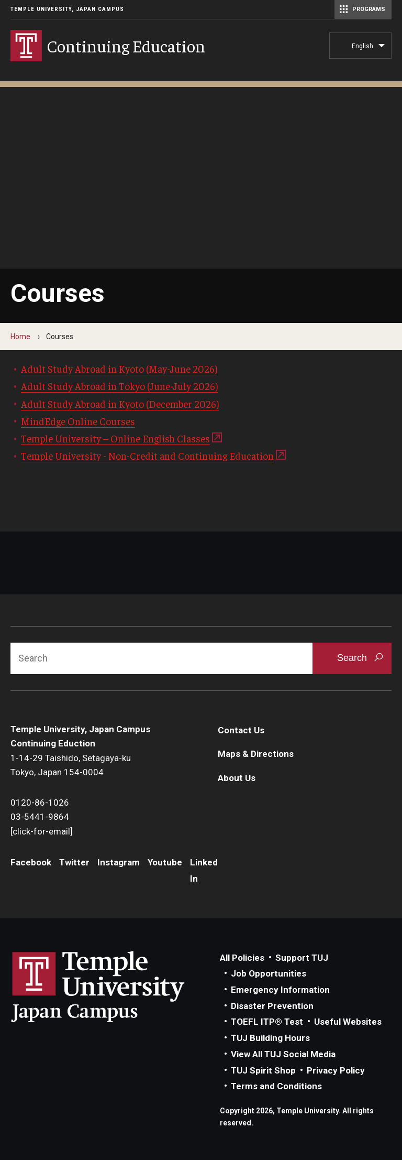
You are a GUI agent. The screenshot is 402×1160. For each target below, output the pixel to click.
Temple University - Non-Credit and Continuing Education (147, 455)
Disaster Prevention (272, 1006)
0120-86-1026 (39, 802)
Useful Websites (348, 1021)
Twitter (74, 862)
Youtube (165, 862)
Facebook (30, 862)
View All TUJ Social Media (283, 1054)
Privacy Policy (336, 1070)
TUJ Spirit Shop (263, 1070)
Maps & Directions (256, 754)
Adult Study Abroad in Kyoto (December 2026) (120, 403)
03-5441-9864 (39, 816)
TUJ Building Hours (270, 1038)
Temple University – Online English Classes (115, 438)
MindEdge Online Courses (78, 421)
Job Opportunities (268, 973)
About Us (236, 778)
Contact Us (241, 730)
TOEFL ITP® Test (267, 1021)
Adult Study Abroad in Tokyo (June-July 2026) (119, 386)
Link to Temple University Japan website (115, 986)
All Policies (242, 957)
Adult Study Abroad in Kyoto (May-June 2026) (119, 368)
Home (20, 336)
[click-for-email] (41, 831)
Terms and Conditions (276, 1086)
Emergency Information (280, 989)
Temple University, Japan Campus (67, 9)
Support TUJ (301, 957)
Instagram (118, 862)
